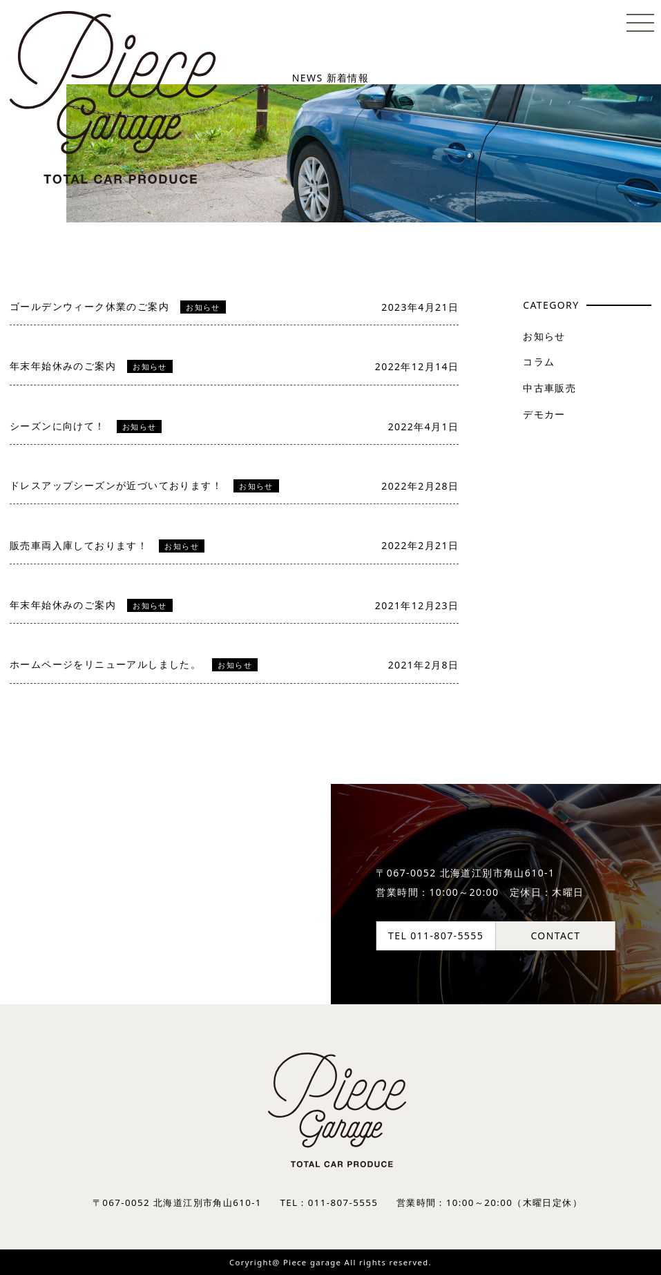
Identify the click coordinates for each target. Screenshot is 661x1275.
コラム (539, 361)
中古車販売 (549, 387)
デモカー (544, 414)
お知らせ (544, 336)
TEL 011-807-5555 (435, 935)
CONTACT (555, 935)
